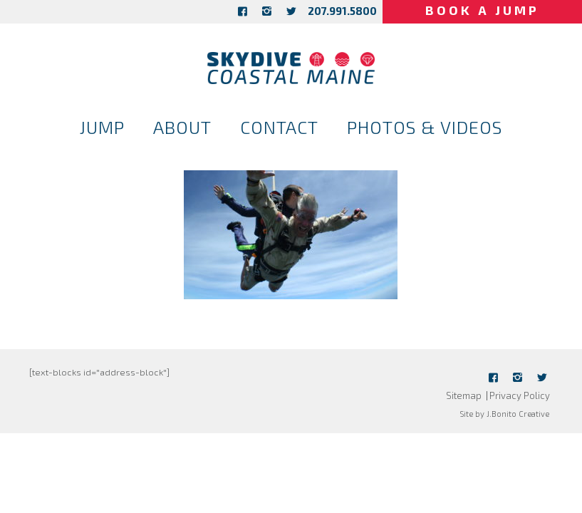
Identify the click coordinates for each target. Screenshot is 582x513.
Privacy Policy (519, 395)
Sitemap (464, 395)
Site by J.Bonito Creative (504, 413)
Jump (102, 127)
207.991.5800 (342, 10)
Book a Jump (482, 10)
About (182, 127)
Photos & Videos (424, 127)
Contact (279, 127)
